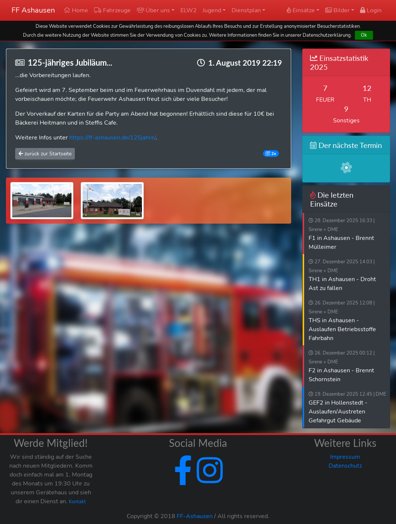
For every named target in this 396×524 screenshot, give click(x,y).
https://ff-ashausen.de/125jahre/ (112, 138)
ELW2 (188, 10)
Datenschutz (345, 466)
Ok (364, 35)
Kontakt (77, 501)
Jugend (212, 10)
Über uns (153, 10)
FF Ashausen (33, 10)
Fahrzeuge (112, 10)
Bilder (337, 10)
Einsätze (301, 10)
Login (371, 10)
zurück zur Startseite (45, 153)
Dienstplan (246, 10)
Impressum (345, 457)
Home (76, 10)
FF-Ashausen (195, 516)
